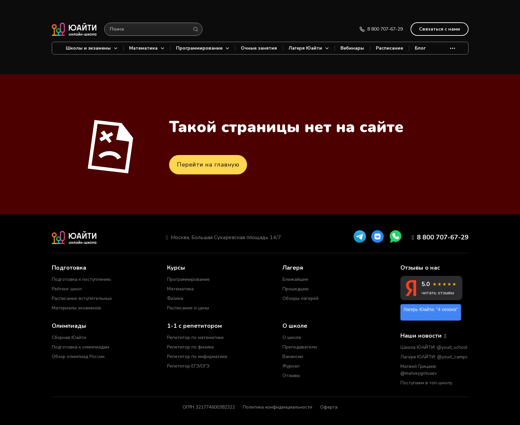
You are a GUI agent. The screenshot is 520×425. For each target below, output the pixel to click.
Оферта (328, 407)
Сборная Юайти (69, 337)
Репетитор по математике (195, 337)
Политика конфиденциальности (277, 407)
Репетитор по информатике (197, 356)
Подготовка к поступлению (81, 279)
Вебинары (352, 48)
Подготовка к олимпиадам (80, 347)
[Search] (195, 29)
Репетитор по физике (190, 347)
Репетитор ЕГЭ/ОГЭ (188, 366)
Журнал (290, 366)
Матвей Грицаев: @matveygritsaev (418, 369)
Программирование (202, 48)
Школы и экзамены (91, 48)
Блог (420, 48)
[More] (452, 48)
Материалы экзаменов (76, 308)
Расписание (389, 48)
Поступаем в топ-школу (426, 383)
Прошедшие (295, 289)
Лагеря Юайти (309, 48)
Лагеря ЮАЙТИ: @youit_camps (434, 357)
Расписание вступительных (82, 298)
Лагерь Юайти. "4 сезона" (430, 309)
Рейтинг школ (67, 289)
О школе (291, 337)
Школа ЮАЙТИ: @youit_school (434, 347)
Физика (175, 298)
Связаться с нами (439, 29)
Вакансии (292, 356)
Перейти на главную (208, 164)
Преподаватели (299, 347)
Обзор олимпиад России (78, 356)
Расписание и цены (188, 308)
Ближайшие (295, 279)
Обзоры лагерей (300, 298)
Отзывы (291, 375)
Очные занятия (259, 48)
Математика (146, 48)
